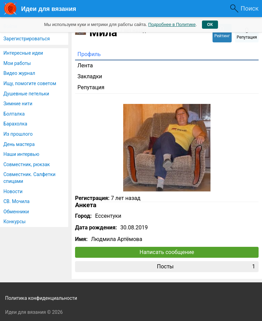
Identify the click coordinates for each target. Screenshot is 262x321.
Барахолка (15, 123)
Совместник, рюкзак (26, 164)
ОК (210, 24)
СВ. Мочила (16, 201)
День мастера (19, 144)
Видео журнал (19, 73)
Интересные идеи (23, 53)
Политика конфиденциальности (41, 298)
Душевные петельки (26, 93)
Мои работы (17, 63)
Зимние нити (17, 103)
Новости (13, 191)
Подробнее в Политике (171, 24)
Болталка (14, 114)
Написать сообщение (167, 252)
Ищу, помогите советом (29, 83)
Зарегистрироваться (26, 38)
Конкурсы (14, 221)
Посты (206, 266)
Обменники (16, 211)
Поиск (250, 8)
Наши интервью (21, 154)
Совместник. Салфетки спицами (29, 178)
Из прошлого (18, 134)
